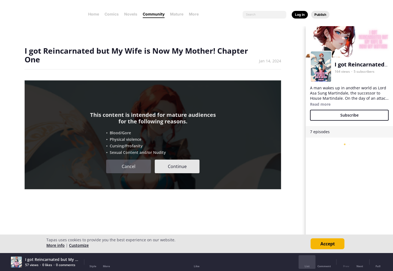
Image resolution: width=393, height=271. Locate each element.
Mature (176, 14)
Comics (112, 14)
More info (55, 245)
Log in (300, 15)
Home (93, 14)
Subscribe (349, 115)
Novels (130, 14)
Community (154, 14)
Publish (320, 15)
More (195, 14)
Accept (327, 244)
